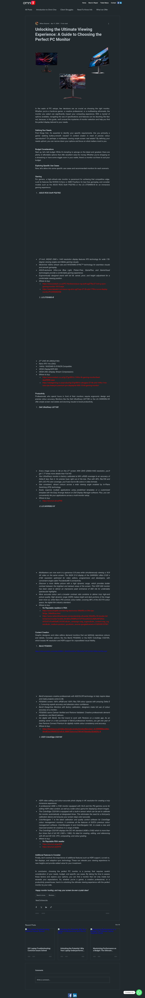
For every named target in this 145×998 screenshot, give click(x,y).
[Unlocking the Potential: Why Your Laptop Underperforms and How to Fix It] (72, 936)
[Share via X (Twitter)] (41, 907)
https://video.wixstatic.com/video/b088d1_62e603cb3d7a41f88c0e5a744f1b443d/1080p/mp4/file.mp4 (71, 651)
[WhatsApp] (139, 992)
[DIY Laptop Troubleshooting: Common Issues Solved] (39, 936)
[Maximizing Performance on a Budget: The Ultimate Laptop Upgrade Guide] (105, 936)
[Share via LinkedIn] (46, 907)
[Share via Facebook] (36, 907)
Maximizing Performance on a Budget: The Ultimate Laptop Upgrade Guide (104, 949)
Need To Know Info (84, 10)
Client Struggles (66, 10)
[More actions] (108, 23)
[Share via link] (51, 907)
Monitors (51, 895)
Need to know (41, 895)
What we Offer (102, 10)
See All (117, 924)
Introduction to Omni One (46, 10)
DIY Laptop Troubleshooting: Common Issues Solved (39, 949)
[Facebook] (118, 3)
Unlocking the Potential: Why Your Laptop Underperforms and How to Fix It (72, 949)
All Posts (28, 10)
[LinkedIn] (121, 3)
